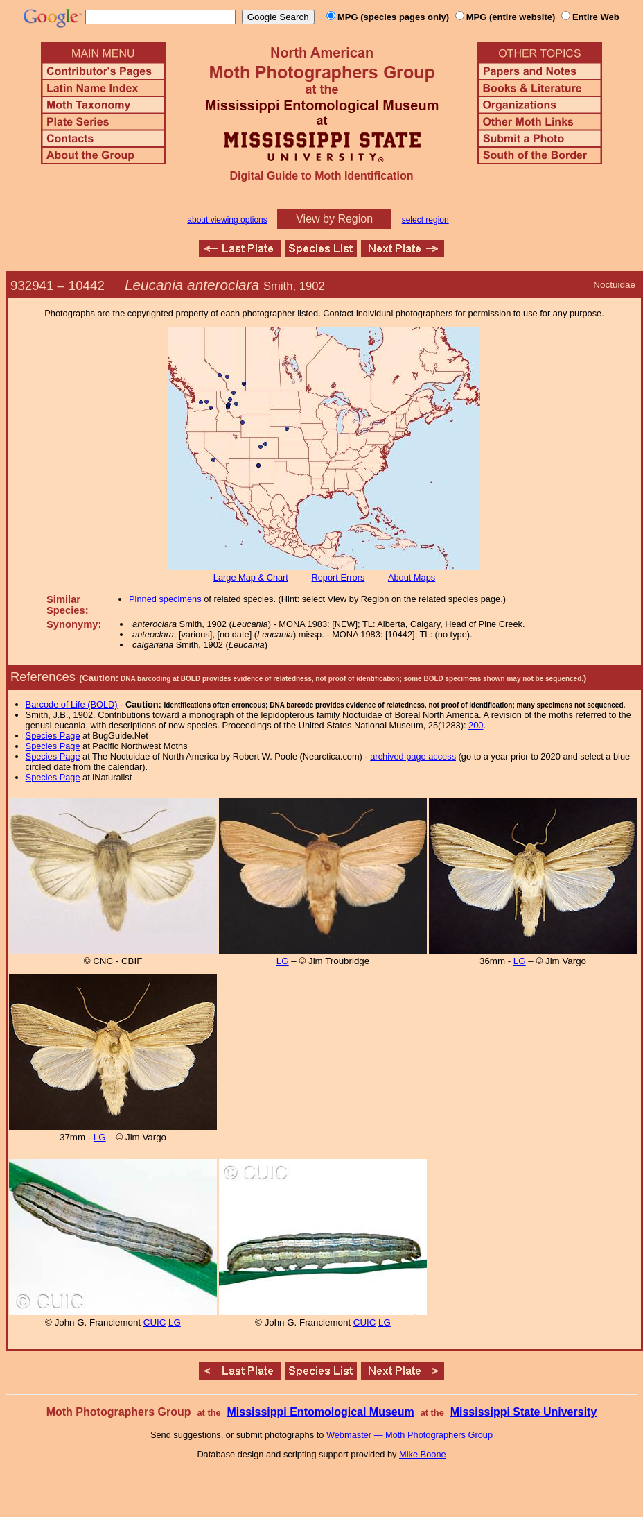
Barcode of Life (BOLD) (72, 704)
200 (475, 725)
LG (282, 961)
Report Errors (338, 577)
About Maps (411, 577)
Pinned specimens (165, 599)
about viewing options (227, 220)
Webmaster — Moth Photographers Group (409, 1435)
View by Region (334, 219)
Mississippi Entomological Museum (320, 1412)
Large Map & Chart (250, 577)
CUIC (154, 1322)
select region (425, 220)
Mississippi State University (523, 1412)
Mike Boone (422, 1454)
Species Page (53, 735)
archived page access (413, 756)
